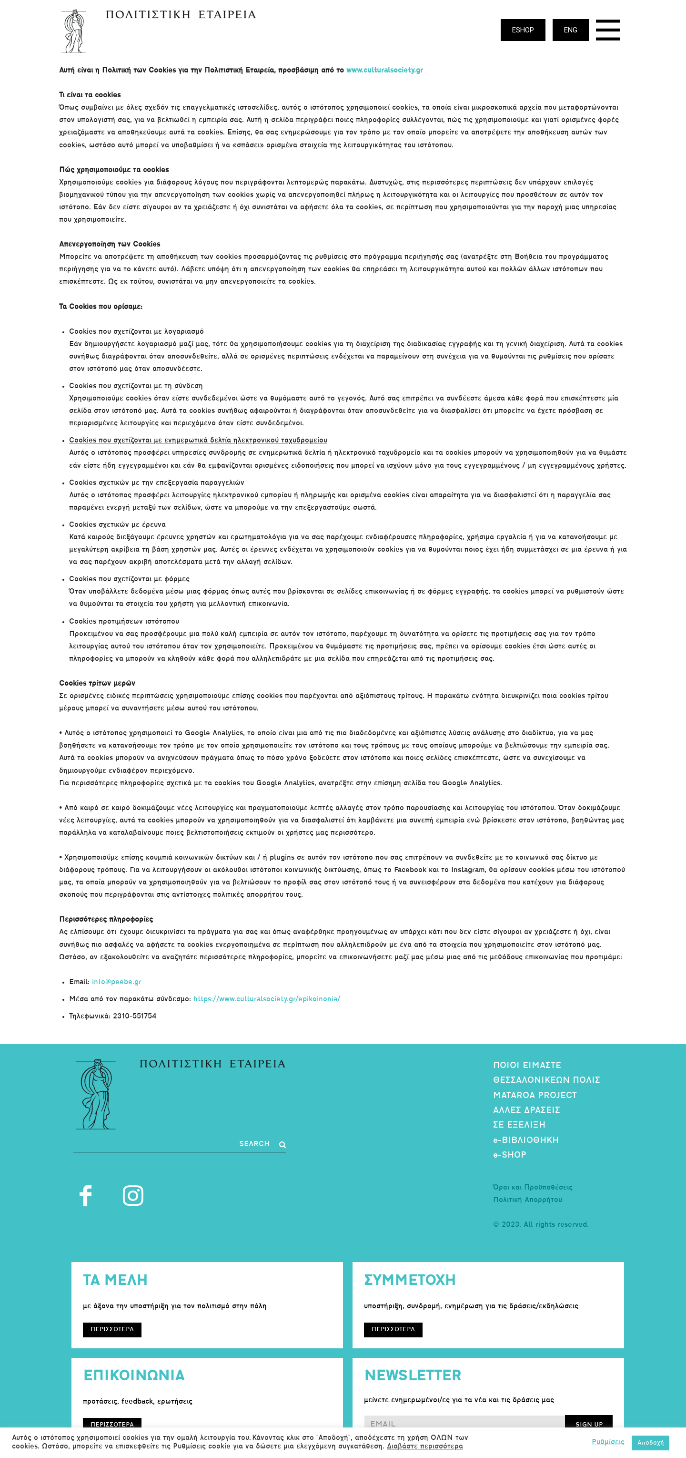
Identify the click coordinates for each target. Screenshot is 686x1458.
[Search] (262, 1144)
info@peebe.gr (116, 982)
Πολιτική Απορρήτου (527, 1200)
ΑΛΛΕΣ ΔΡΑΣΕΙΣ (526, 1110)
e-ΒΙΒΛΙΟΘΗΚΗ (526, 1140)
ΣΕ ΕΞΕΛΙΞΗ (519, 1125)
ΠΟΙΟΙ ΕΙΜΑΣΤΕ (527, 1065)
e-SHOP (509, 1155)
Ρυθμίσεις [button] (608, 1442)
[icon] (608, 32)
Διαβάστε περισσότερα (425, 1446)
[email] (464, 1425)
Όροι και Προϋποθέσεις (533, 1187)
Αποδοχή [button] (650, 1443)
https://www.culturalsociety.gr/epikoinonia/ (267, 999)
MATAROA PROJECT (535, 1095)
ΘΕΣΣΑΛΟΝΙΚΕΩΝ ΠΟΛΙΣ (546, 1080)
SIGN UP (589, 1425)
